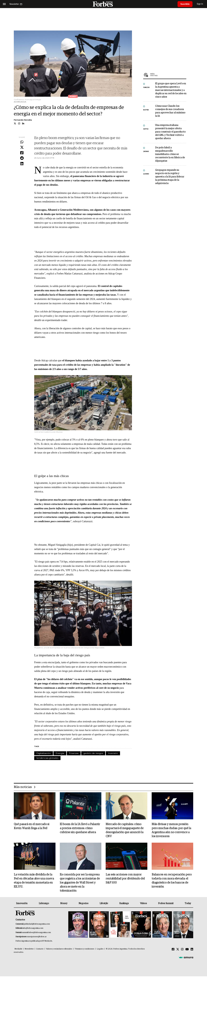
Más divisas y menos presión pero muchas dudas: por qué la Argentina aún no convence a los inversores (171, 830)
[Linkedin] (192, 949)
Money (63, 903)
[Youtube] (187, 949)
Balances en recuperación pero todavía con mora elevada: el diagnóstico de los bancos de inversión (172, 880)
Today (188, 903)
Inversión (113, 753)
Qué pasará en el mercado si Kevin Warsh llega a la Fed (31, 826)
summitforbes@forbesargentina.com (36, 932)
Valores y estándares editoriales (59, 949)
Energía (60, 753)
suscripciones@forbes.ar (36, 937)
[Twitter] (177, 949)
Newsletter (29, 949)
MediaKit (18, 949)
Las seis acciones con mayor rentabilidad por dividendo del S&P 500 (125, 878)
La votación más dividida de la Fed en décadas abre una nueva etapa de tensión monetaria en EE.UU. (34, 880)
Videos (143, 903)
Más (168, 75)
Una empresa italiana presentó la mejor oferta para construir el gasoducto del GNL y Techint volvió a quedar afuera (170, 132)
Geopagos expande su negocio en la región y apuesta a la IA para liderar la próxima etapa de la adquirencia (169, 177)
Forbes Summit (165, 903)
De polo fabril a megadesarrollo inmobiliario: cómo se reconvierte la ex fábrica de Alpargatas (170, 154)
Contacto (40, 949)
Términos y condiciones (84, 949)
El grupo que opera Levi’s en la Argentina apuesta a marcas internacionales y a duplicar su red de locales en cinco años (170, 90)
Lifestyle (104, 903)
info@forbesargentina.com (33, 928)
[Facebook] (173, 949)
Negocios (83, 903)
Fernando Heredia (23, 120)
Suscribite (185, 4)
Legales (100, 949)
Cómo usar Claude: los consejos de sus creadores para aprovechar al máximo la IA (170, 111)
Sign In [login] (200, 4)
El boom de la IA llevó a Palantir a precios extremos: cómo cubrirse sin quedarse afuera (80, 828)
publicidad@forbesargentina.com (37, 924)
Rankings (124, 903)
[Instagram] (182, 949)
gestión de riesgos (93, 753)
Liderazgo (44, 903)
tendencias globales (47, 758)
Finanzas (73, 753)
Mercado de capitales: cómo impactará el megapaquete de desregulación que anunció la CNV (124, 830)
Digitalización (43, 753)
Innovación (21, 903)
